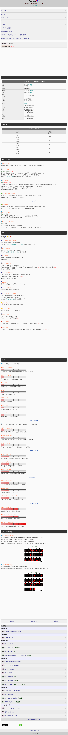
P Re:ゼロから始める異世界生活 (11, 661)
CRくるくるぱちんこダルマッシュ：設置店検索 (13, 35)
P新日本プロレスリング (9, 716)
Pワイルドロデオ (7, 673)
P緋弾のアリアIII (11, 702)
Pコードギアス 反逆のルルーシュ (11, 690)
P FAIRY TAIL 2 (7, 638)
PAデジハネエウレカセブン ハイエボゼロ (16, 655)
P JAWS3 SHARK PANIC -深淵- (11, 631)
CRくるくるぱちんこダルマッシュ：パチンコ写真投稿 (15, 38)
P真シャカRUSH (7, 644)
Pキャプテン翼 (13, 684)
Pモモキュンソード (11, 648)
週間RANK (34, 621)
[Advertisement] (34, 61)
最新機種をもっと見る (34, 719)
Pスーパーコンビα (7, 669)
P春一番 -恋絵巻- (7, 694)
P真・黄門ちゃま (10, 677)
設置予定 (56, 621)
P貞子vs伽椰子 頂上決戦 (11, 698)
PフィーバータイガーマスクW (10, 708)
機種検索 (12, 621)
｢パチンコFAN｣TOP (34, 730)
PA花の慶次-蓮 (9, 651)
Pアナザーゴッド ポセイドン (10, 665)
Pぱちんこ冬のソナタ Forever (10, 712)
